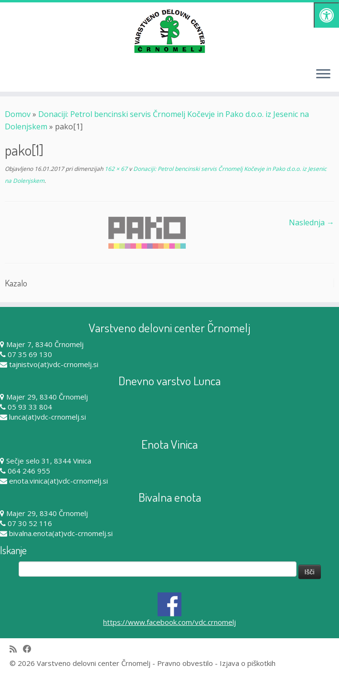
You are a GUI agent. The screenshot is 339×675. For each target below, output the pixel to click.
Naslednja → (311, 222)
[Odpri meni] (323, 74)
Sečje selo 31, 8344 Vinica (48, 460)
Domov (18, 114)
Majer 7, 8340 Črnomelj (45, 344)
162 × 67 (115, 169)
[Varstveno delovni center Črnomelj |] (169, 31)
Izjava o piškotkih (247, 663)
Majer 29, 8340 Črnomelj (47, 396)
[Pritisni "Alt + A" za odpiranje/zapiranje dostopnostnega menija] (326, 15)
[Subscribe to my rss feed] (16, 649)
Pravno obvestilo (185, 663)
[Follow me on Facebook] (30, 649)
